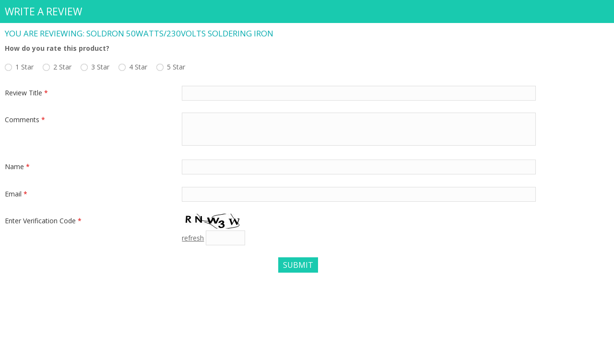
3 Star (100, 66)
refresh (193, 237)
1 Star (24, 66)
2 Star (62, 66)
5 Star (176, 66)
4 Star (138, 66)
